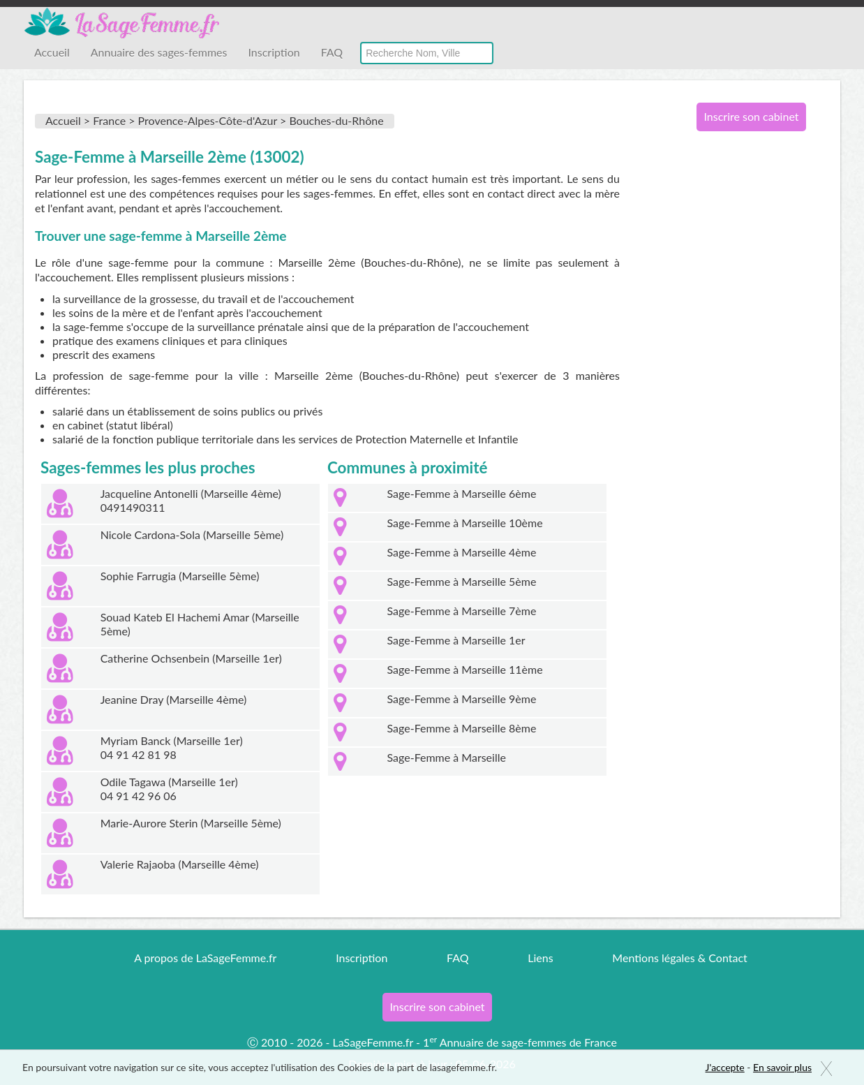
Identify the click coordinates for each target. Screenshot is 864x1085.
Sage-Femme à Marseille (446, 757)
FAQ (332, 52)
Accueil (52, 52)
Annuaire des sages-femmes (159, 52)
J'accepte (725, 1067)
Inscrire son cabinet (750, 116)
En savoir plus (782, 1067)
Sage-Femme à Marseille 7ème (462, 610)
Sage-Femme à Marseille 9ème (462, 698)
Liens (540, 957)
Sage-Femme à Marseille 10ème (465, 522)
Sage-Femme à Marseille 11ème (465, 669)
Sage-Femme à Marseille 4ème (462, 552)
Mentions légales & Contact (679, 957)
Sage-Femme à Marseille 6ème (462, 493)
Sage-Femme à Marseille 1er (456, 640)
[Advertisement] (746, 368)
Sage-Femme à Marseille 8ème (462, 728)
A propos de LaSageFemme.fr (205, 957)
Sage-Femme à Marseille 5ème (462, 581)
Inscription (273, 52)
